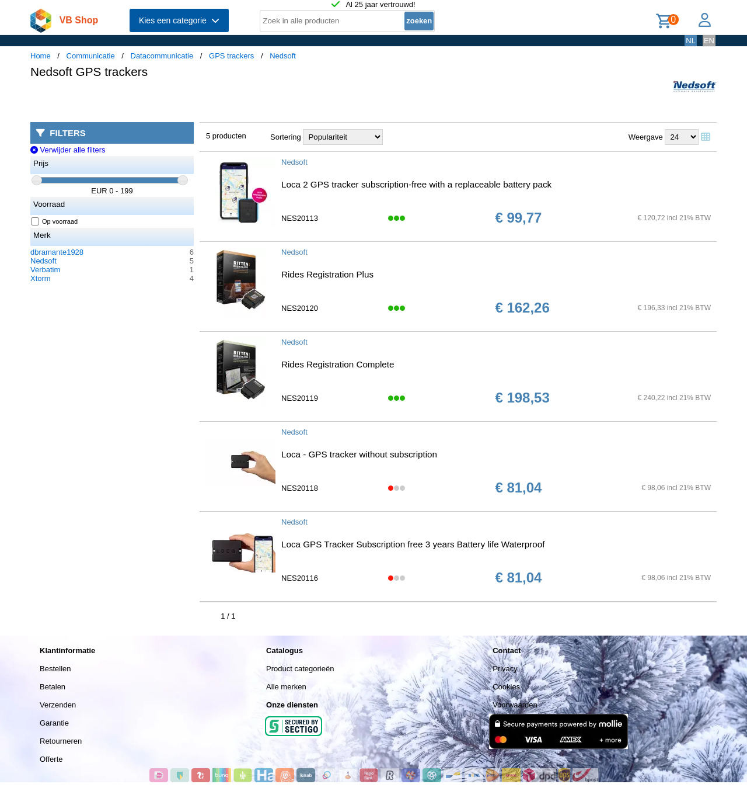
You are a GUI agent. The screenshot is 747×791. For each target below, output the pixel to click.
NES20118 (299, 488)
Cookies (506, 686)
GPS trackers (231, 55)
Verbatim (45, 269)
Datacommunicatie (162, 55)
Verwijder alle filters (68, 149)
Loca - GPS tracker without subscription (359, 454)
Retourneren (61, 741)
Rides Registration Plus (327, 274)
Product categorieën (300, 668)
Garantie (54, 723)
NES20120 (299, 308)
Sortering (285, 137)
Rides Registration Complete (338, 364)
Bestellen (55, 668)
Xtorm (40, 278)
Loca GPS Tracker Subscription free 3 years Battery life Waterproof (413, 544)
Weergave (646, 137)
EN (709, 40)
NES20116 (299, 578)
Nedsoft (283, 55)
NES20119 (299, 398)
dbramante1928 (56, 252)
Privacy (505, 668)
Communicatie (91, 55)
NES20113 (299, 218)
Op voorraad (55, 221)
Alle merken (286, 686)
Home (40, 55)
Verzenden (58, 704)
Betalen (52, 686)
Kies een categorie (179, 20)
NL (691, 40)
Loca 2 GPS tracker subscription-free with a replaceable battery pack (416, 184)
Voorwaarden (515, 704)
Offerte (51, 759)
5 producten (226, 135)
